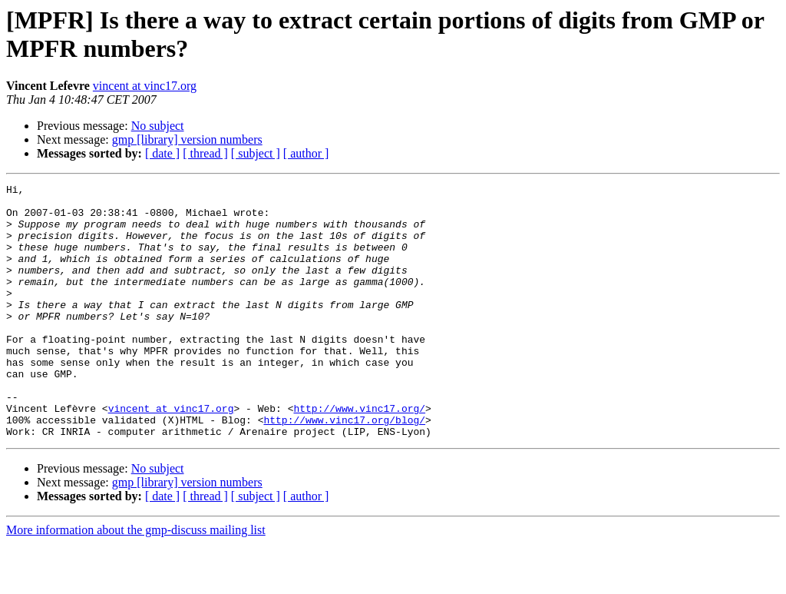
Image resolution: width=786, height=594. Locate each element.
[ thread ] (205, 153)
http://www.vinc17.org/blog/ (344, 468)
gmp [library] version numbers (187, 139)
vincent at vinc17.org (144, 85)
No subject (157, 125)
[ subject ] (255, 153)
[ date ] (162, 153)
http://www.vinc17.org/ (359, 454)
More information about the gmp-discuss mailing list (136, 580)
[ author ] (306, 153)
